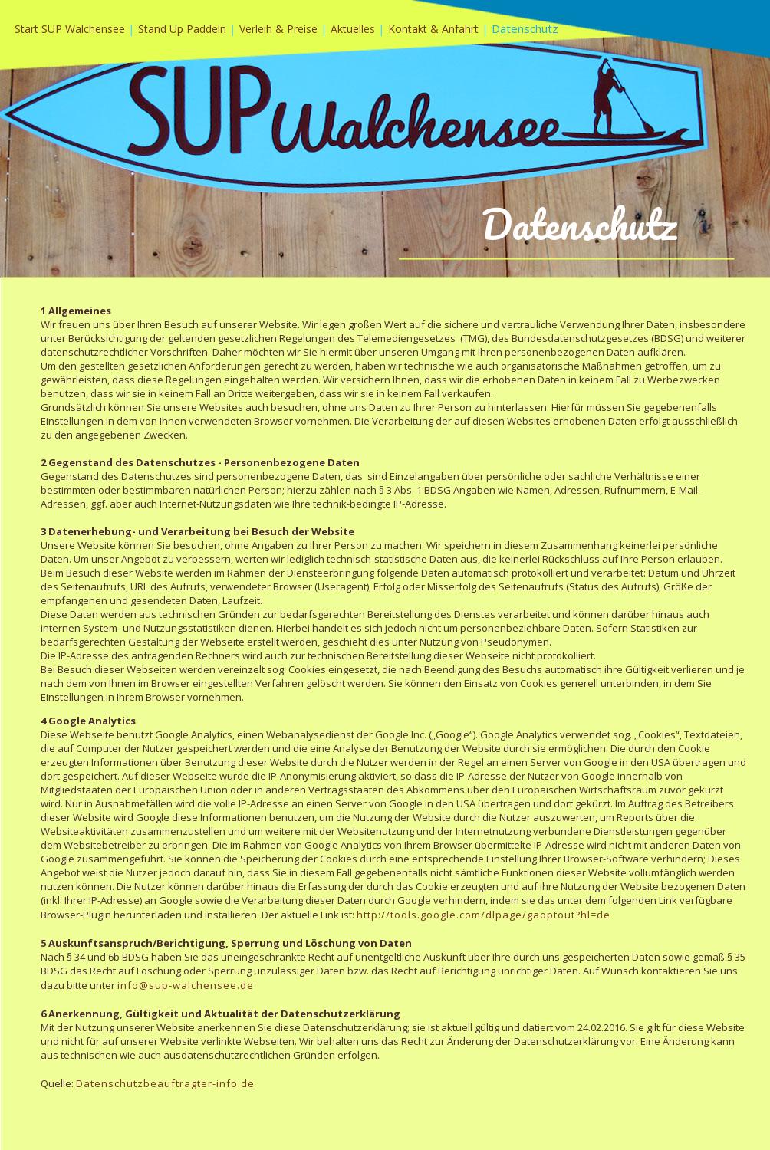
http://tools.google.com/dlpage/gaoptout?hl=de (483, 915)
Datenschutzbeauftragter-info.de (165, 1083)
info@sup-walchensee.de (185, 985)
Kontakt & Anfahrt (433, 28)
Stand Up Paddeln (183, 28)
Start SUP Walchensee (70, 28)
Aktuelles (354, 28)
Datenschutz (525, 28)
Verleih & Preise (280, 28)
